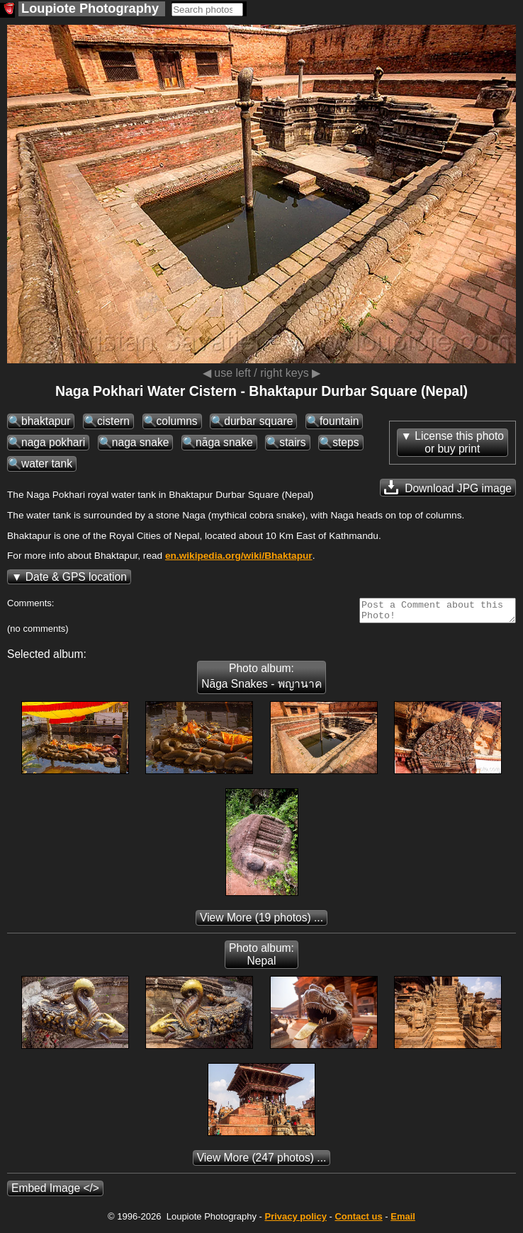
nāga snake (224, 442)
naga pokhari (53, 442)
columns (177, 421)
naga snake (140, 442)
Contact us (358, 1220)
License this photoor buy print (459, 442)
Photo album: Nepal (261, 958)
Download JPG (448, 487)
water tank (46, 464)
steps (345, 442)
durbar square (258, 421)
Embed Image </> (55, 1192)
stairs (292, 442)
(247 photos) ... (262, 1162)
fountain (339, 421)
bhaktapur (45, 421)
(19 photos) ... (261, 922)
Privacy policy (295, 1220)
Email (402, 1220)
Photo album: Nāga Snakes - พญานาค (261, 680)
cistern (113, 421)
